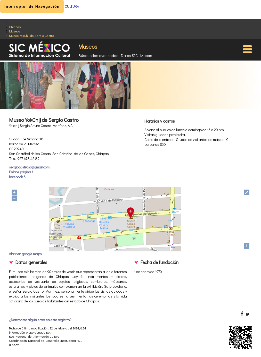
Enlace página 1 (21, 171)
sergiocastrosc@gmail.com (29, 167)
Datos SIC (129, 55)
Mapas (146, 55)
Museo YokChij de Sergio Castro (31, 35)
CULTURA (72, 6)
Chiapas (15, 26)
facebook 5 (17, 176)
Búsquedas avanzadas (98, 55)
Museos (14, 31)
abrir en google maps (25, 253)
